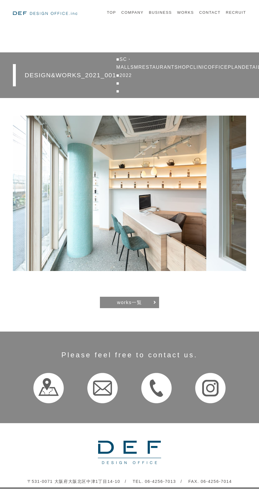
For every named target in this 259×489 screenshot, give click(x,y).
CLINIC (199, 67)
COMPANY (132, 12)
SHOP (182, 67)
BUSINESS (160, 12)
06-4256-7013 (160, 481)
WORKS (185, 12)
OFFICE (218, 67)
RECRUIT (236, 12)
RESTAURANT (156, 67)
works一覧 (129, 302)
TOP (111, 12)
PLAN (235, 67)
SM (134, 67)
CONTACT (210, 12)
